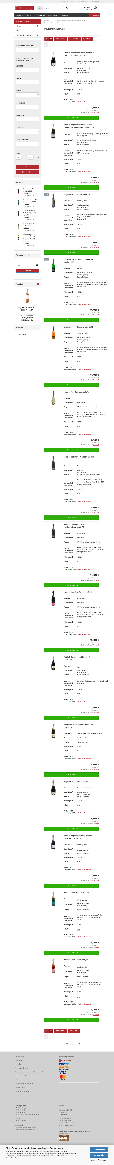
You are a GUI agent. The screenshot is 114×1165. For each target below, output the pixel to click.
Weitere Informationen (99, 1160)
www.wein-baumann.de (66, 1125)
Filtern (27, 167)
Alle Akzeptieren (99, 1149)
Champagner (53, 15)
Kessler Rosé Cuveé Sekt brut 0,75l (78, 592)
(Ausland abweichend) (84, 102)
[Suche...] (40, 8)
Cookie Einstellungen (22, 1091)
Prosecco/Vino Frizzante (24, 35)
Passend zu (20, 115)
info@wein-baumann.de (66, 1123)
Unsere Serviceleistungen (23, 1076)
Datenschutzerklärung (13, 1158)
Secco (18, 30)
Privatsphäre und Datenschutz (25, 1083)
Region (18, 78)
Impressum (19, 1060)
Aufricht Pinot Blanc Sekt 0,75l (76, 893)
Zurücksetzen (27, 172)
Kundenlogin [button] (83, 2)
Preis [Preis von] (18, 153)
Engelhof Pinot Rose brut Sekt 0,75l (78, 327)
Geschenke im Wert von (25, 46)
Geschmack (20, 103)
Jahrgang (20, 128)
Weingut (19, 91)
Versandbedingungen (22, 1068)
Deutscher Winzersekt (23, 21)
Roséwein (41, 15)
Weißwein (20, 15)
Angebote (95, 15)
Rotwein (30, 15)
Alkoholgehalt (22, 140)
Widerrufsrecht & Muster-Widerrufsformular (29, 1072)
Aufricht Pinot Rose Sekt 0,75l (76, 960)
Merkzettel (95, 2)
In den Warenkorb (71, 118)
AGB (16, 1080)
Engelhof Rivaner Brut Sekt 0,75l (77, 194)
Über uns (64, 2)
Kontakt (18, 1064)
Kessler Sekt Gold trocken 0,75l (76, 392)
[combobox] (60, 39)
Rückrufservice (20, 1087)
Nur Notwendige (99, 1155)
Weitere (64, 15)
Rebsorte (19, 66)
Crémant (18, 26)
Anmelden (27, 271)
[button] (73, 1)
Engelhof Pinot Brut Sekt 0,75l (76, 781)
